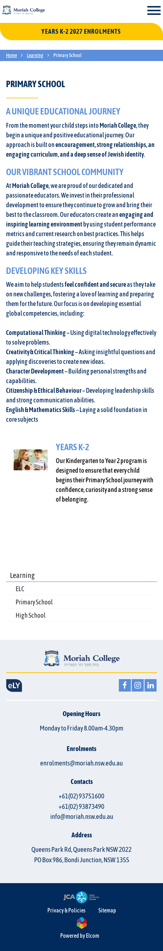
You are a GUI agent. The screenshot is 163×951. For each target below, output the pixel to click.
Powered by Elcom (79, 936)
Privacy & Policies (66, 910)
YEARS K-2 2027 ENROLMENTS (81, 31)
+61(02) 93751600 (81, 796)
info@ (81, 816)
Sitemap (107, 910)
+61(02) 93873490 (81, 806)
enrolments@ (81, 763)
